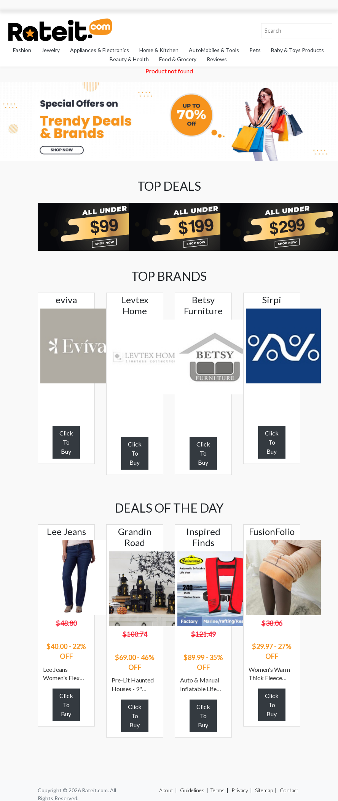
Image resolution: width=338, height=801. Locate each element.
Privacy (239, 790)
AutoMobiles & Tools (214, 50)
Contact (289, 790)
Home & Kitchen (159, 50)
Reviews (217, 59)
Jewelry (50, 50)
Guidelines (192, 790)
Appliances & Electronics (99, 50)
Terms (217, 790)
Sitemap (264, 790)
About (166, 790)
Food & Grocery (177, 59)
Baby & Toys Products (297, 50)
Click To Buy (66, 442)
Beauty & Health (129, 59)
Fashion (22, 50)
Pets (255, 50)
